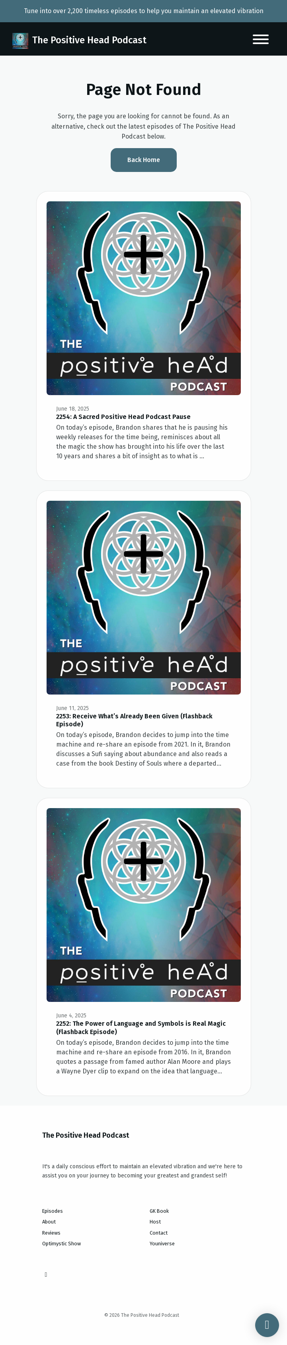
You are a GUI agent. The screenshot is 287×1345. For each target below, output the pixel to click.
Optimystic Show (61, 1244)
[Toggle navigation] (261, 41)
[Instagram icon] (46, 1274)
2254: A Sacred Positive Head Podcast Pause (123, 417)
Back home (143, 160)
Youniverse (162, 1244)
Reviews (51, 1233)
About (49, 1222)
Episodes (52, 1211)
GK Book (159, 1211)
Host (155, 1222)
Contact (159, 1233)
